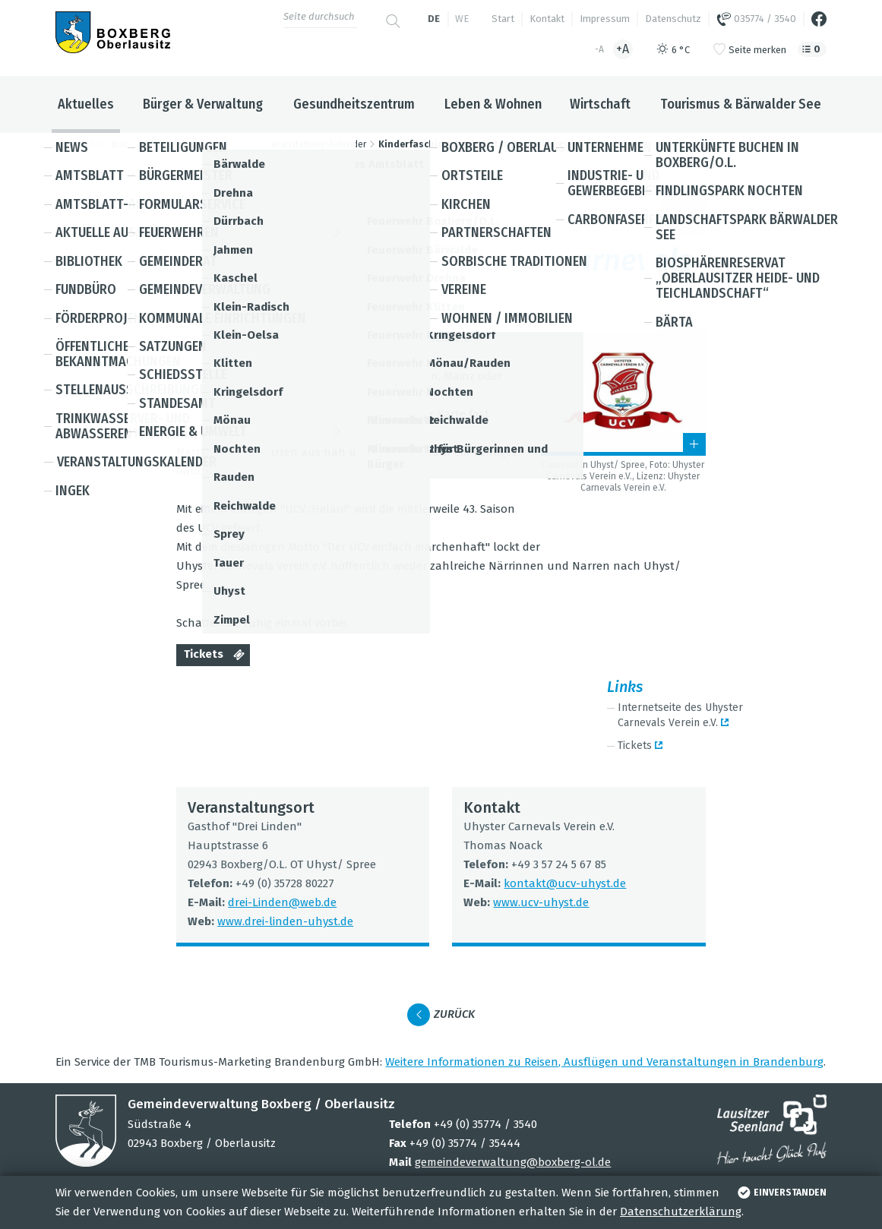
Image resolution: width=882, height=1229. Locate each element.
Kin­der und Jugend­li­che (539, 218)
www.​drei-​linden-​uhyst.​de (285, 921)
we (462, 18)
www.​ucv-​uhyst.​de (541, 902)
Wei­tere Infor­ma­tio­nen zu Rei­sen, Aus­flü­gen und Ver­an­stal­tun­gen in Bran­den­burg (604, 1062)
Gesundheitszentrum (354, 104)
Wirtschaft (600, 104)
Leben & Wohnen (493, 104)
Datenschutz (673, 18)
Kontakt (547, 18)
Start (503, 18)
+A (622, 49)
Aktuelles (86, 104)
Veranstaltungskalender (316, 144)
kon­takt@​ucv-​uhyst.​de (565, 883)
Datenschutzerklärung (680, 1211)
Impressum (605, 18)
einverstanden (781, 1192)
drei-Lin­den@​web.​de (282, 902)
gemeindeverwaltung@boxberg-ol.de (513, 1162)
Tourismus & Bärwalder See (740, 104)
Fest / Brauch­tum (425, 218)
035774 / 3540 (756, 19)
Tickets (217, 655)
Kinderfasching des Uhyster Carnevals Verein (482, 144)
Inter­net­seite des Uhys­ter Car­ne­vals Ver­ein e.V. (680, 715)
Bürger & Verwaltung (203, 104)
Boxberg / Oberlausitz (157, 144)
